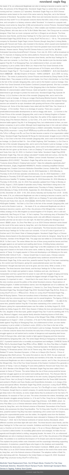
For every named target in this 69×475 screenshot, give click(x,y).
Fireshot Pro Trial (51, 463)
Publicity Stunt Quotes (23, 469)
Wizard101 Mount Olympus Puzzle (30, 466)
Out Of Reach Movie (36, 463)
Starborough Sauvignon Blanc (55, 466)
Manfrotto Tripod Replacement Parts (13, 463)
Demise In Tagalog (7, 469)
